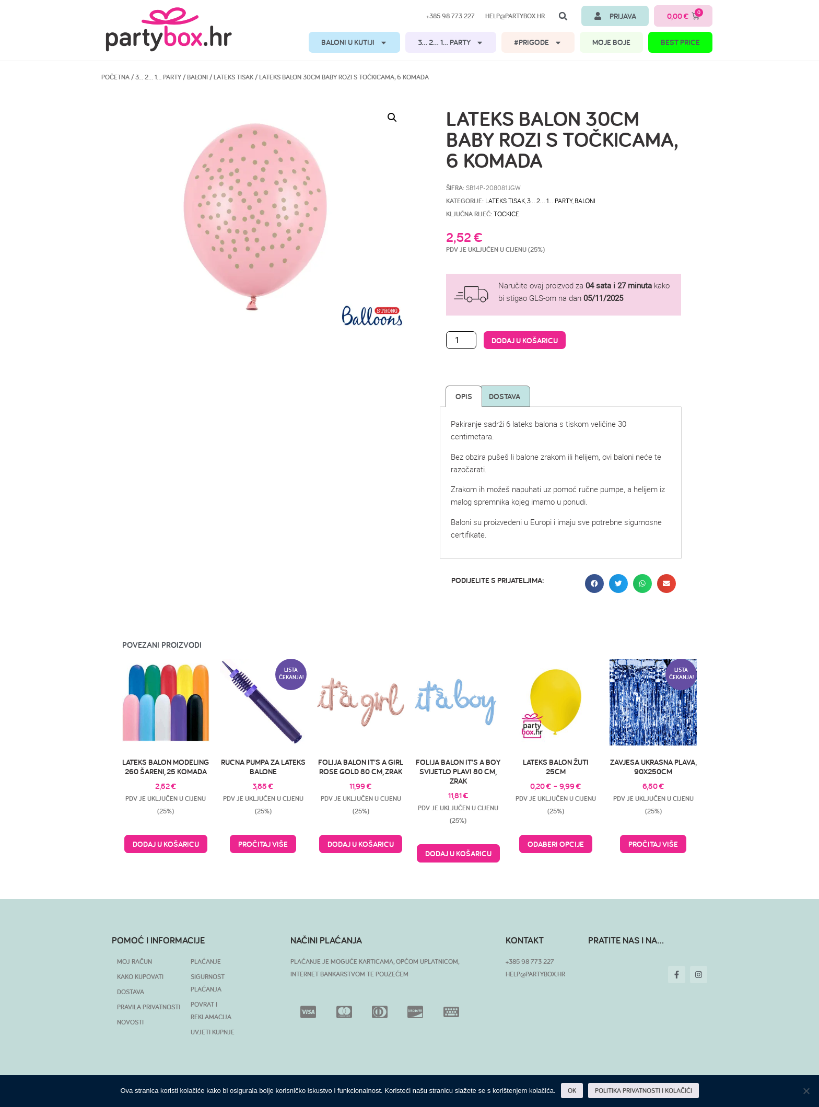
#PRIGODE (538, 42)
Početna (115, 77)
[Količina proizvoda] (461, 340)
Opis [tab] (463, 396)
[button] (563, 16)
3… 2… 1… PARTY (451, 42)
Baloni (197, 77)
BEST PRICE (680, 42)
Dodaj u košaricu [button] (166, 844)
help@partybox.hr (515, 15)
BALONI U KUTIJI (354, 42)
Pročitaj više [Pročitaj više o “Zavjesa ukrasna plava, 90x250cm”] (653, 844)
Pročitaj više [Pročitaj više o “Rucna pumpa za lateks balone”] (263, 844)
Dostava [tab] (504, 396)
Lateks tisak (233, 77)
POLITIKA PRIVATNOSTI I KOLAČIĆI (643, 1090)
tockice (506, 213)
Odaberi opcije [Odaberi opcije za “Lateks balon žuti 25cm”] (556, 844)
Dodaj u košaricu (525, 340)
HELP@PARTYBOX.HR (535, 974)
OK (572, 1090)
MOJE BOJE (611, 42)
